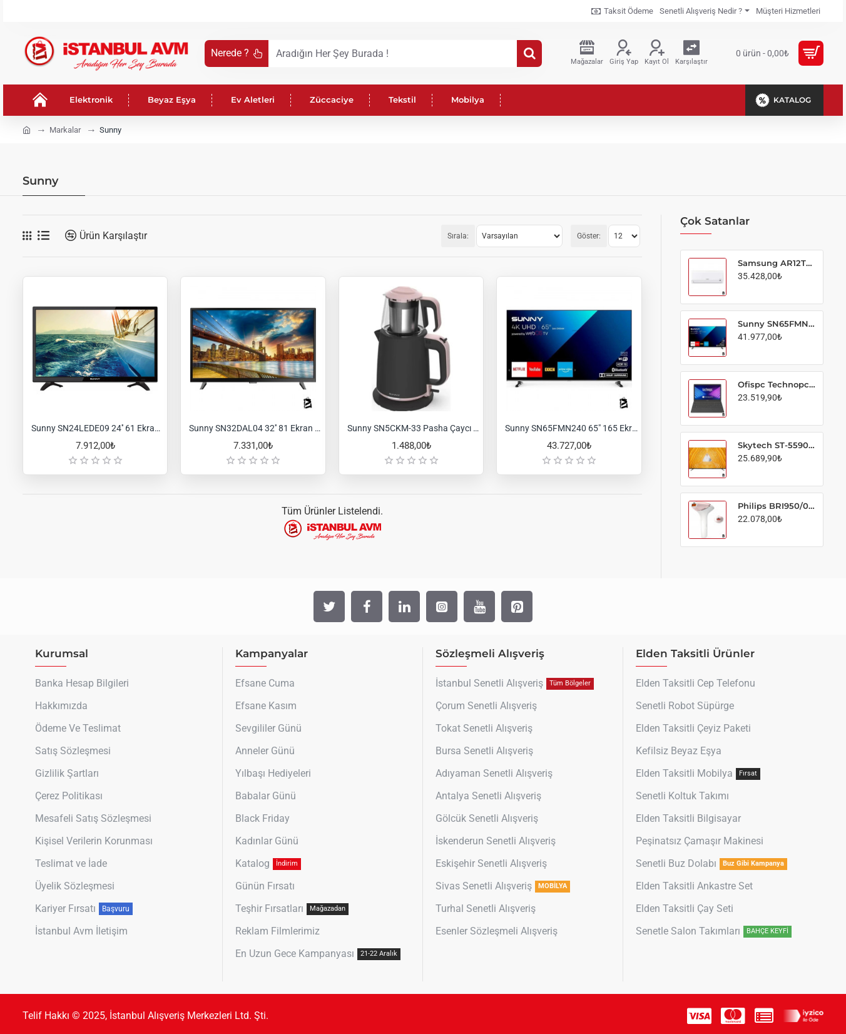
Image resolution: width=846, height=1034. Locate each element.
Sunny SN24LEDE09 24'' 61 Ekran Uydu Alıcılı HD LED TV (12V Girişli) (97, 428)
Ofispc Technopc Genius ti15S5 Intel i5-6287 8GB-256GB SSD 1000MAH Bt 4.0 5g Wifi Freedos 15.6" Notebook (776, 384)
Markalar (65, 130)
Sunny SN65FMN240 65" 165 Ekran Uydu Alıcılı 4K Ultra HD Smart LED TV (571, 428)
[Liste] (43, 235)
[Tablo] (27, 236)
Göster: (589, 236)
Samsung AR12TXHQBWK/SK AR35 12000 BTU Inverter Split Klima (776, 263)
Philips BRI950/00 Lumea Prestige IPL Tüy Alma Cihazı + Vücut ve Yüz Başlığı (776, 506)
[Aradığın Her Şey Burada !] (529, 53)
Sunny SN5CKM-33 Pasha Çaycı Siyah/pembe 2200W (413, 428)
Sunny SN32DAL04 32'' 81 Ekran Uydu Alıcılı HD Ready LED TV (255, 428)
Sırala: (458, 236)
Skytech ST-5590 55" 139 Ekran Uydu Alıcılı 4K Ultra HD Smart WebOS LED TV (776, 445)
